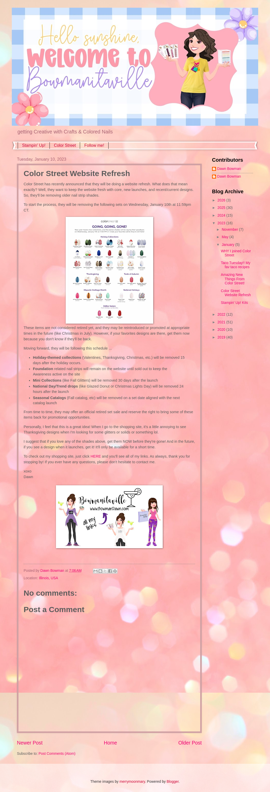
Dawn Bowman (229, 169)
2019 (221, 337)
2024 (221, 215)
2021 (221, 322)
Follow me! (94, 145)
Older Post (190, 743)
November (230, 229)
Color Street (65, 145)
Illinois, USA (48, 578)
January (228, 245)
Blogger (173, 782)
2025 (221, 208)
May (225, 237)
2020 (221, 330)
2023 (221, 223)
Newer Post (30, 743)
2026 (221, 200)
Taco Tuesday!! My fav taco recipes (235, 265)
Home (110, 743)
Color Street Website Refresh (236, 293)
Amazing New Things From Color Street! (232, 279)
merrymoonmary (132, 782)
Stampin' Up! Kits (234, 303)
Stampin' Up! (33, 145)
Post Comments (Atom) (56, 754)
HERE (96, 456)
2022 (221, 314)
